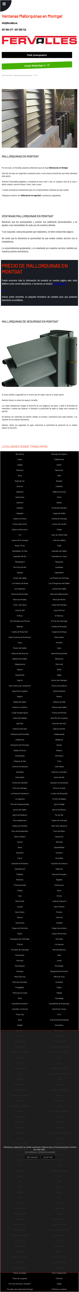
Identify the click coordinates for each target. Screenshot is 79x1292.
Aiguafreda (19, 675)
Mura (20, 475)
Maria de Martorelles (20, 594)
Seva (59, 890)
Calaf (59, 545)
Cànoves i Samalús (59, 772)
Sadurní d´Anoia (19, 518)
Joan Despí (59, 766)
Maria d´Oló (19, 901)
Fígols (19, 933)
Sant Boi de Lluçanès (59, 718)
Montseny (59, 756)
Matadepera (20, 562)
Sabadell (19, 513)
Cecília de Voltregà (59, 518)
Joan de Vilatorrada (59, 535)
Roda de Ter (20, 481)
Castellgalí (59, 998)
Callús (19, 459)
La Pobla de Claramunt (20, 793)
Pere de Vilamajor (20, 788)
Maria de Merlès (59, 599)
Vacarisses (19, 497)
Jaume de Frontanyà (20, 540)
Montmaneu (20, 966)
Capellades (59, 572)
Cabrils (20, 680)
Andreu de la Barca (59, 686)
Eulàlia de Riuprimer (20, 632)
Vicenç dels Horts (20, 524)
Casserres (59, 836)
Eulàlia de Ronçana (59, 626)
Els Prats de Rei (19, 567)
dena (20, 847)
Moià (20, 998)
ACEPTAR (48, 1157)
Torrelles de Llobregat (20, 949)
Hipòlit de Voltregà (59, 820)
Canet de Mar (59, 777)
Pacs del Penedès (59, 874)
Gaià (59, 955)
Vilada (59, 529)
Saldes (59, 502)
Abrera (20, 917)
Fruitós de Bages (59, 799)
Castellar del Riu (19, 556)
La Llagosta (19, 799)
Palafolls (19, 874)
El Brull (20, 944)
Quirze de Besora (59, 809)
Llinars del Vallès (20, 578)
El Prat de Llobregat (59, 621)
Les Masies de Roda (20, 583)
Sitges (20, 890)
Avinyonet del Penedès (19, 745)
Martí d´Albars (19, 836)
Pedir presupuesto (37, 55)
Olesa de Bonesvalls (59, 653)
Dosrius (20, 486)
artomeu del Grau (59, 723)
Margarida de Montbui (59, 971)
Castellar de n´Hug (59, 556)
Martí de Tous (59, 976)
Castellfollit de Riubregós (59, 1003)
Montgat (19, 971)
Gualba (20, 1025)
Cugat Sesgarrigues (20, 713)
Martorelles (59, 637)
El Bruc (20, 616)
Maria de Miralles (20, 599)
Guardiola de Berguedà (59, 1020)
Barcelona (20, 454)
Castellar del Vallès (59, 551)
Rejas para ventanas (7, 75)
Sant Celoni (19, 912)
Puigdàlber (19, 987)
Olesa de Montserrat (20, 653)
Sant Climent (59, 906)
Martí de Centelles (19, 982)
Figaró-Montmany (59, 933)
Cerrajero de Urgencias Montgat (20, 1289)
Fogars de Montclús (20, 928)
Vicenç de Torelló (59, 524)
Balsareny (59, 659)
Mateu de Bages (19, 1273)
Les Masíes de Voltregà (59, 578)
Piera (20, 642)
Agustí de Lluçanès (20, 691)
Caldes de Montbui (19, 826)
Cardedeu (59, 567)
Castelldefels (59, 847)
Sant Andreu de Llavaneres (20, 686)
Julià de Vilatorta (59, 901)
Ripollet (59, 481)
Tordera (59, 912)
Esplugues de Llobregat (20, 939)
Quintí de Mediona (20, 815)
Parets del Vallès (20, 648)
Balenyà (20, 626)
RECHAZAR (32, 1157)
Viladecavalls (59, 734)
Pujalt (59, 1284)
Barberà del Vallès (20, 659)
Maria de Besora (59, 949)
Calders (59, 750)
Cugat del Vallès (59, 513)
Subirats (19, 502)
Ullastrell (59, 869)
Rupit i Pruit (20, 545)
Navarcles (59, 470)
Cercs (19, 858)
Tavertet (59, 917)
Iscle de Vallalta (59, 540)
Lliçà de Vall (20, 610)
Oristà (59, 896)
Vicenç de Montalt (59, 713)
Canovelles (19, 777)
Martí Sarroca (19, 976)
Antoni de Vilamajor (59, 680)
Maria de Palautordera (59, 594)
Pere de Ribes (59, 831)
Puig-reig (20, 1014)
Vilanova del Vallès (59, 707)
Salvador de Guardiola (59, 783)
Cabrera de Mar (59, 729)
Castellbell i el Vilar (19, 551)
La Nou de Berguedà (59, 793)
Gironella (59, 939)
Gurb (20, 1020)
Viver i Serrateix (20, 605)
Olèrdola (59, 842)
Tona (59, 761)
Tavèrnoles (19, 923)
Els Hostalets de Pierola (20, 621)
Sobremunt (59, 885)
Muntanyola (19, 756)
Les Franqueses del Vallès (59, 583)
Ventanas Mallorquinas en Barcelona (22, 75)
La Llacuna (59, 944)
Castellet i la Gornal (20, 1009)
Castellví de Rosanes (19, 863)
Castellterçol (20, 869)
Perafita (59, 642)
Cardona (59, 853)
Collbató (19, 508)
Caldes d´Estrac (19, 750)
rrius (59, 1014)
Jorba (59, 960)
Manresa (19, 470)
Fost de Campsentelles (19, 804)
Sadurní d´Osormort (20, 529)
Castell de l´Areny (59, 1009)
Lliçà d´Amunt (59, 610)
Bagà (59, 675)
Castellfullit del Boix (20, 1003)
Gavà (59, 648)
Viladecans (19, 739)
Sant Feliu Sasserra (59, 826)
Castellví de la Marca (59, 863)
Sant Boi (19, 723)
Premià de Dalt (20, 885)
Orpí (19, 896)
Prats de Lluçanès (20, 1278)
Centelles (59, 858)
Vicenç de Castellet (20, 783)
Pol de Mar (59, 815)
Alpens (20, 669)
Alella (59, 669)
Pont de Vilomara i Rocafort (20, 1284)
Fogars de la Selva (59, 928)
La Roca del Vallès (59, 589)
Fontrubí (19, 960)
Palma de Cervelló (20, 993)
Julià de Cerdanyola (20, 766)
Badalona (59, 739)
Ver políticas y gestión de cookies (40, 1152)
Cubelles (59, 486)
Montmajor (59, 966)
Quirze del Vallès (19, 809)
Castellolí (59, 982)
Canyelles (20, 772)
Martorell (59, 664)
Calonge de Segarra (59, 454)
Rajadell (59, 879)
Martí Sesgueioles (59, 1273)
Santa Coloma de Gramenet (20, 637)
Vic (20, 535)
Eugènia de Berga (59, 632)
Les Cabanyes (19, 589)
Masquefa (59, 562)
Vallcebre (20, 492)
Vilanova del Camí (20, 729)
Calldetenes (59, 459)
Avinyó (59, 745)
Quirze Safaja (59, 804)
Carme (20, 842)
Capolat (20, 572)
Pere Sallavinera (19, 820)
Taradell (59, 923)
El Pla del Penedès (59, 508)
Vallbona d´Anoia (59, 492)
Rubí (59, 475)
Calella (19, 465)
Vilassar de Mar (20, 761)
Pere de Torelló (59, 788)
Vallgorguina (20, 664)
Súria (59, 497)
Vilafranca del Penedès (19, 734)
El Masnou (59, 616)
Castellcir (20, 853)
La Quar (20, 906)
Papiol (59, 987)
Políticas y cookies (59, 1289)
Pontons (59, 1278)
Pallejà (59, 993)
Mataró (59, 696)
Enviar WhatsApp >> (37, 65)
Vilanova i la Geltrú (19, 707)
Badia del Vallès (20, 702)
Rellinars (19, 879)
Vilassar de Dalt (59, 702)
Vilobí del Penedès (59, 605)
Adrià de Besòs (59, 691)
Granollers (59, 1025)
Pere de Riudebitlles (20, 831)
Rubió (59, 465)
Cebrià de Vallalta (20, 718)
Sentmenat (19, 955)
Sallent (20, 696)
